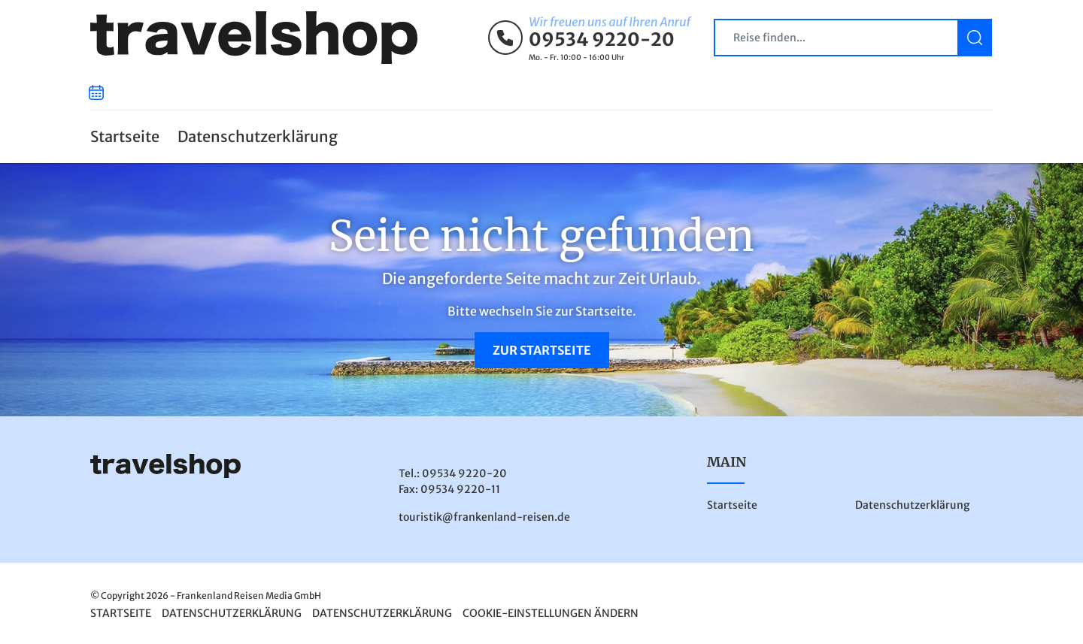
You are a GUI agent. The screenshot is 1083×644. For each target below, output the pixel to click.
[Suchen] (974, 37)
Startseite (124, 136)
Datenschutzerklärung (257, 136)
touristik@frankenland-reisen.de (484, 517)
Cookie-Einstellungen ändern (551, 613)
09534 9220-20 (602, 40)
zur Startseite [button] (542, 350)
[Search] (853, 37)
